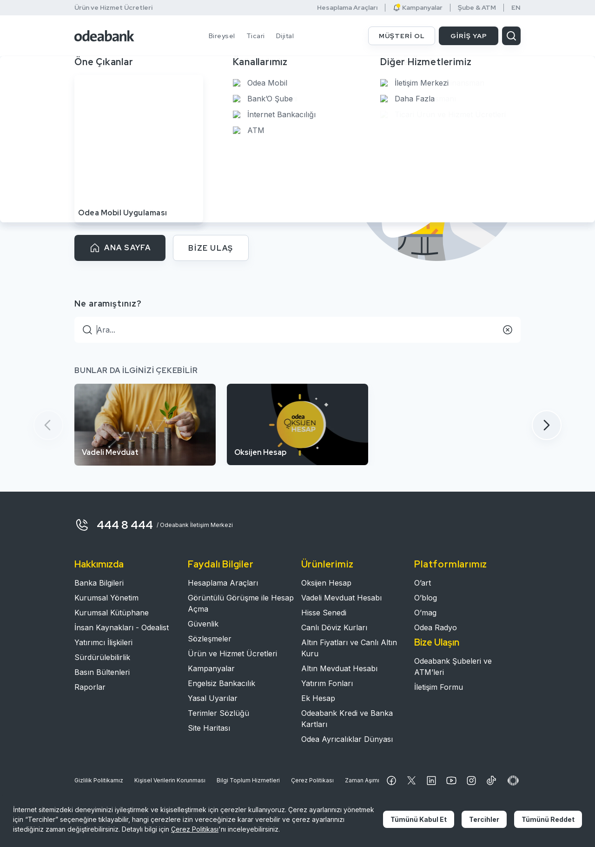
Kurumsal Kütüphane (111, 612)
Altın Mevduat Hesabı (339, 668)
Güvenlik (203, 623)
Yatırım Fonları (327, 683)
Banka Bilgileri (99, 582)
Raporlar (90, 687)
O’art (422, 582)
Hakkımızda (99, 564)
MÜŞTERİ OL (402, 36)
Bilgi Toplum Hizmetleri (248, 780)
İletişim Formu (438, 687)
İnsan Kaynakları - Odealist (121, 627)
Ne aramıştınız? (108, 303)
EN (516, 8)
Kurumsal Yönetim (106, 597)
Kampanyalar (418, 8)
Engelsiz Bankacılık (221, 683)
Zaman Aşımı (362, 780)
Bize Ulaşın (436, 642)
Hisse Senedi (323, 612)
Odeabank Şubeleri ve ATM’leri (453, 666)
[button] (547, 425)
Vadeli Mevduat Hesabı (341, 597)
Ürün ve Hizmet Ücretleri (113, 7)
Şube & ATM (477, 8)
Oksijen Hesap (326, 582)
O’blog (425, 597)
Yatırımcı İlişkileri (103, 642)
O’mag (425, 612)
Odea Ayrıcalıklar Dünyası (347, 739)
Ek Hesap (318, 698)
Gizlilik (98, 780)
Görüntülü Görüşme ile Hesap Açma (241, 603)
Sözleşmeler (209, 638)
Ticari (255, 36)
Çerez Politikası (312, 780)
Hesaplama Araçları (347, 8)
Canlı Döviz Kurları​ (334, 627)
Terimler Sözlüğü (218, 713)
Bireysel (222, 36)
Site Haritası (209, 728)
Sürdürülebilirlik (102, 657)
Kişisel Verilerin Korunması (169, 780)
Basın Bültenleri (102, 672)
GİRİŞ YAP (468, 36)
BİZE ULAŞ (210, 248)
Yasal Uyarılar (213, 698)
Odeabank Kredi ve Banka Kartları (347, 718)
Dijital (285, 36)
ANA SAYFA (120, 247)
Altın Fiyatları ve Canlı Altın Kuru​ (349, 648)
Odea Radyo (435, 627)
